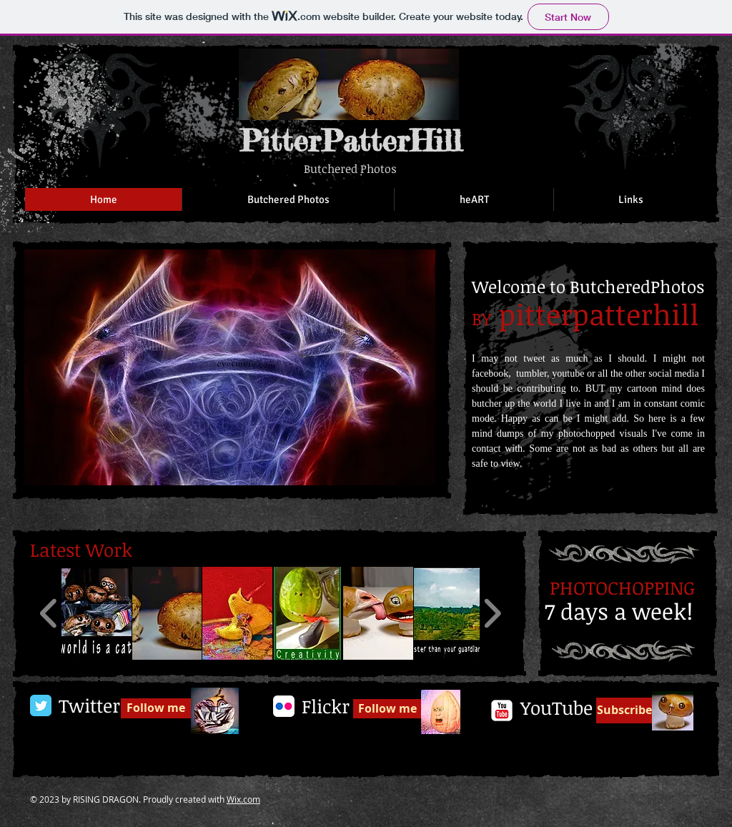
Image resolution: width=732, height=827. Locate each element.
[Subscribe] (624, 710)
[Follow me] (156, 708)
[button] (229, 367)
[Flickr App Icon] (284, 706)
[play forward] (492, 613)
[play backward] (49, 613)
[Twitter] (89, 706)
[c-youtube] (502, 710)
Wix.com (243, 799)
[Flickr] (325, 707)
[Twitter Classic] (40, 705)
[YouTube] (556, 709)
